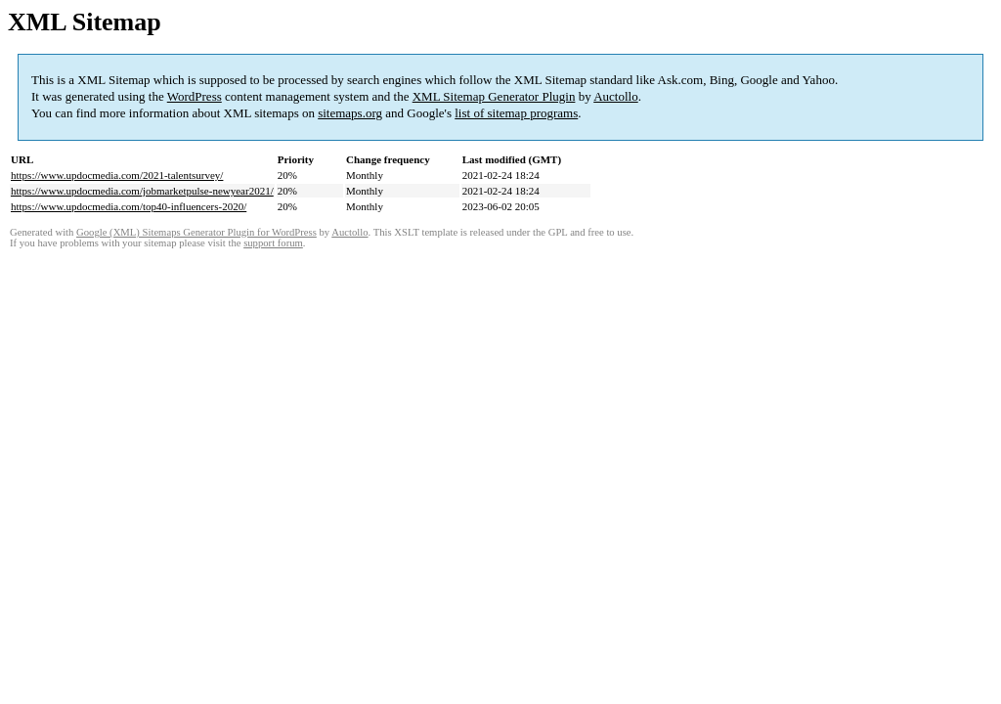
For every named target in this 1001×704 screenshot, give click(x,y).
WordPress (194, 96)
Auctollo (615, 96)
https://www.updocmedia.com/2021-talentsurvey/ (117, 175)
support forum (273, 243)
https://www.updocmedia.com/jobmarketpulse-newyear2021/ (142, 191)
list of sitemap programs (516, 113)
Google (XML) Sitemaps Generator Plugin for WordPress (196, 232)
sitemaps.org (350, 113)
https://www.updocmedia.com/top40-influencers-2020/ (128, 206)
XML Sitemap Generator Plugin (494, 96)
